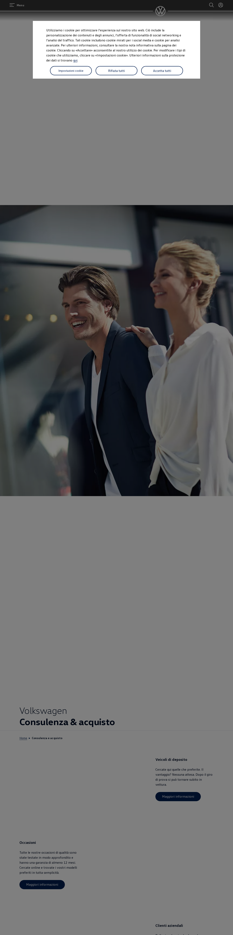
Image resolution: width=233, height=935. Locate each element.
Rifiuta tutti (116, 71)
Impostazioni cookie (70, 70)
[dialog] (116, 467)
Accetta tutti (162, 71)
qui (75, 60)
